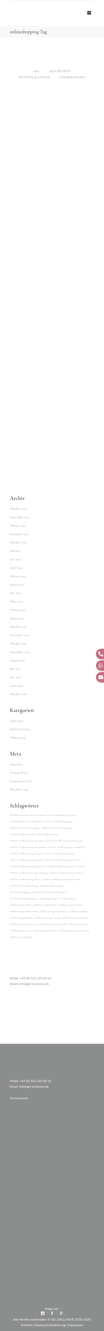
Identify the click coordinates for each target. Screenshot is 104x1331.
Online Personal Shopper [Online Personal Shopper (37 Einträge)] (25, 827)
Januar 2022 (17, 618)
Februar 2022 (18, 610)
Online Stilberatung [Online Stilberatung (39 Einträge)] (22, 834)
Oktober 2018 (18, 694)
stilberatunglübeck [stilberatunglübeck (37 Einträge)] (21, 917)
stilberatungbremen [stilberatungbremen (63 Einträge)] (44, 905)
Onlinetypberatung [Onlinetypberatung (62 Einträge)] (51, 885)
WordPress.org (19, 790)
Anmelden (16, 764)
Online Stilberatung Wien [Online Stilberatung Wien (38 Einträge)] (25, 879)
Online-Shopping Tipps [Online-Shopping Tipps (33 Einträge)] (61, 815)
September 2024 (20, 517)
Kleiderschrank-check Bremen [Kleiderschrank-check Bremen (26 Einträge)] (28, 815)
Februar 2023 (18, 576)
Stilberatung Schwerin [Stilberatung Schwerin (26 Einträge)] (23, 924)
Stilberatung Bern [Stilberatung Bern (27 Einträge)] (20, 905)
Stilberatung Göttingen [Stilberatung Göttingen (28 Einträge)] (54, 911)
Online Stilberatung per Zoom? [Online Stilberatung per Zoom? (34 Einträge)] (66, 866)
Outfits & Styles (20, 729)
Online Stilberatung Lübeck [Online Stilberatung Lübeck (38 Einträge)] (27, 860)
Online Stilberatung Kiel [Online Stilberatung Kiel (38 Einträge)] (59, 853)
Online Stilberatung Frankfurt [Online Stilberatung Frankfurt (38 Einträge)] (66, 847)
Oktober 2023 (18, 542)
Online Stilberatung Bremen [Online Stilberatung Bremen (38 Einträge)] (27, 840)
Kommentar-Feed (21, 781)
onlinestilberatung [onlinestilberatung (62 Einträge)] (47, 834)
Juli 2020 (15, 669)
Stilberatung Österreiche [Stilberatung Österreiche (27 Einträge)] (74, 930)
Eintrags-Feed (18, 773)
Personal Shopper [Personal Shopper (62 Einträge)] (56, 892)
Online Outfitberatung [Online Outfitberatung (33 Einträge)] (58, 821)
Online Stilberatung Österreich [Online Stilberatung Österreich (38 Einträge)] (62, 879)
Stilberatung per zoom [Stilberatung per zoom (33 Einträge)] (47, 917)
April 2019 (16, 686)
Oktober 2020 (18, 644)
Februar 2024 (18, 526)
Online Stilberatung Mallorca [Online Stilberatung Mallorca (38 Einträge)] (63, 860)
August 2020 (17, 660)
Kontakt (26, 1325)
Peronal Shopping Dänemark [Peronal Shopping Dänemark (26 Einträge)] (27, 892)
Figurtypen (17, 721)
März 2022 (16, 601)
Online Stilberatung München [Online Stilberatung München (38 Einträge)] (28, 866)
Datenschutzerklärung (49, 1325)
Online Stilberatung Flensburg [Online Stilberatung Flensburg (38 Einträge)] (28, 847)
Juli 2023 (15, 551)
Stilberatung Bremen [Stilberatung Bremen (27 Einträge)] (70, 905)
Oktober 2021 (18, 627)
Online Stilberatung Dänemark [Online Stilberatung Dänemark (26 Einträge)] (64, 840)
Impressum (75, 1325)
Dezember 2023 (19, 534)
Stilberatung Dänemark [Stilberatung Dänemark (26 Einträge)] (24, 911)
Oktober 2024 (18, 509)
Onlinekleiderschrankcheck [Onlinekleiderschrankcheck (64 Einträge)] (26, 821)
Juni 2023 (15, 559)
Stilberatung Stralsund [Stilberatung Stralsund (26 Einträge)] (52, 924)
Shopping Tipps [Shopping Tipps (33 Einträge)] (49, 898)
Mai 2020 (15, 677)
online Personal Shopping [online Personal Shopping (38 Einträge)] (56, 827)
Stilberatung (17, 738)
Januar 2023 (17, 585)
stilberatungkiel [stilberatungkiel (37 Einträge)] (78, 911)
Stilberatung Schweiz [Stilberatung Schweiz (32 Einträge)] (75, 917)
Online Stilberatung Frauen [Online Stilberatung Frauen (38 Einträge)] (26, 853)
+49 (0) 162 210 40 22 (35, 978)
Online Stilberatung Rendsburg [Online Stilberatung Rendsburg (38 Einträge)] (29, 872)
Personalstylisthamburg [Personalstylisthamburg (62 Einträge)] (24, 898)
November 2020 (19, 635)
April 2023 (16, 568)
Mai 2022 (15, 593)
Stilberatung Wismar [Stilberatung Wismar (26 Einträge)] (45, 930)
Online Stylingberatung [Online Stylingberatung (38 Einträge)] (24, 885)
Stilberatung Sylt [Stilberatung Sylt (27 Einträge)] (77, 924)
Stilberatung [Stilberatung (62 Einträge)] (67, 898)
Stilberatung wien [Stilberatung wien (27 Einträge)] (20, 930)
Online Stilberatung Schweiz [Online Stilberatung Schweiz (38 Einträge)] (66, 872)
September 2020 (20, 652)
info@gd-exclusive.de (34, 984)
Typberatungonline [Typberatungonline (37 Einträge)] (21, 937)
